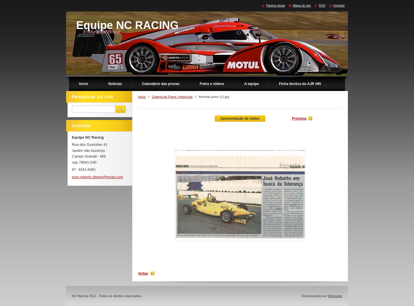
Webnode (335, 296)
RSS (322, 5)
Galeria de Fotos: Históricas (172, 96)
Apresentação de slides (240, 119)
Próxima (299, 118)
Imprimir (339, 5)
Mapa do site (302, 5)
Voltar (143, 273)
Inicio (142, 96)
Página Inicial (275, 5)
